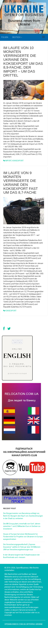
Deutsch (17, 37)
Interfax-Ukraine (35, 624)
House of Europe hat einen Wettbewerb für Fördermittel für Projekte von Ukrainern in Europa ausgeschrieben (23, 536)
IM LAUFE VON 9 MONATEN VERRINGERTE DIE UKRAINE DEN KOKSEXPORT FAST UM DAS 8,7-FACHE (20, 183)
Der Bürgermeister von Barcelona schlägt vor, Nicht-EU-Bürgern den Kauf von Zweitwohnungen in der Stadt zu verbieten (23, 515)
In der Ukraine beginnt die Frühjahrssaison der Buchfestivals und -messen (21, 556)
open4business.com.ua (15, 624)
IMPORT (8, 161)
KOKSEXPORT (18, 161)
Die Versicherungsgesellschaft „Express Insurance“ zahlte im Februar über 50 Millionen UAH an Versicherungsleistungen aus (21, 547)
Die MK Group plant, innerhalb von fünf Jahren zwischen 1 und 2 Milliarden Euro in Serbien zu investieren (21, 526)
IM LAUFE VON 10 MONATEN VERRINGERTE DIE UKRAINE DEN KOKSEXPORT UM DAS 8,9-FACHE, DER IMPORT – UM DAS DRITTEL (23, 61)
